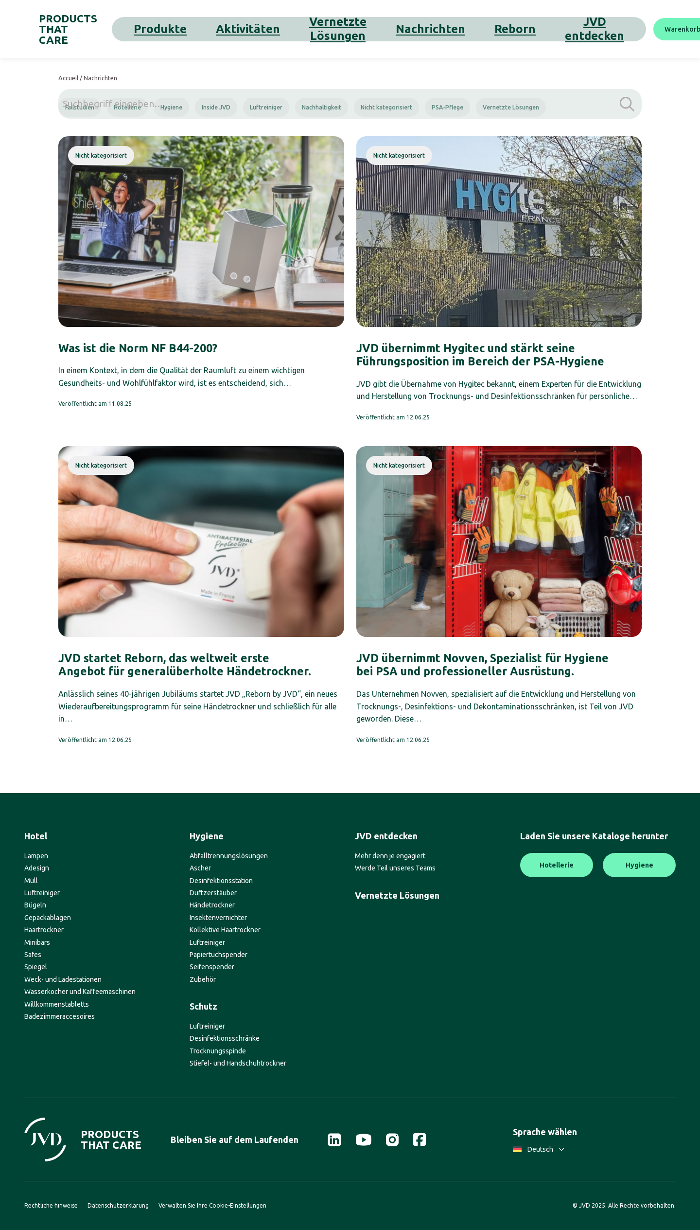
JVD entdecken (461, 29)
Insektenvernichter (218, 918)
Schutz (203, 1006)
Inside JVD (216, 107)
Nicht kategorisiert (386, 107)
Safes (32, 955)
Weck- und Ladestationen (63, 979)
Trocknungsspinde (218, 1051)
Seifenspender (212, 967)
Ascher (200, 868)
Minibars (37, 942)
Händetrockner (212, 905)
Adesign (36, 868)
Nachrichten (365, 29)
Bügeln (35, 905)
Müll (31, 881)
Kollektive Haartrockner (225, 930)
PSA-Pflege (447, 107)
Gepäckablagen (47, 918)
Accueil (68, 77)
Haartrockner (44, 930)
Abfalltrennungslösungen (229, 856)
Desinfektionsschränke (225, 1038)
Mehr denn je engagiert (390, 856)
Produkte (185, 29)
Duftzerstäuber (213, 893)
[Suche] (663, 29)
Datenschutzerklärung (118, 1205)
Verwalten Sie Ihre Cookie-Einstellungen (212, 1205)
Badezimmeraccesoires (59, 1016)
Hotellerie (127, 107)
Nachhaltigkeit (321, 107)
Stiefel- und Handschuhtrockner (238, 1063)
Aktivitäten (232, 29)
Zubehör (203, 979)
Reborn (410, 29)
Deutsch (538, 1149)
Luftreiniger (266, 107)
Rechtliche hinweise (51, 1205)
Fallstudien (79, 107)
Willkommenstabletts (56, 1004)
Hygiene (171, 107)
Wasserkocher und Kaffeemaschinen (80, 991)
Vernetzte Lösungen (297, 29)
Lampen (36, 856)
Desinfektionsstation (221, 881)
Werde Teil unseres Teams (395, 868)
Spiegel (35, 967)
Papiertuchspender (218, 955)
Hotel (35, 836)
